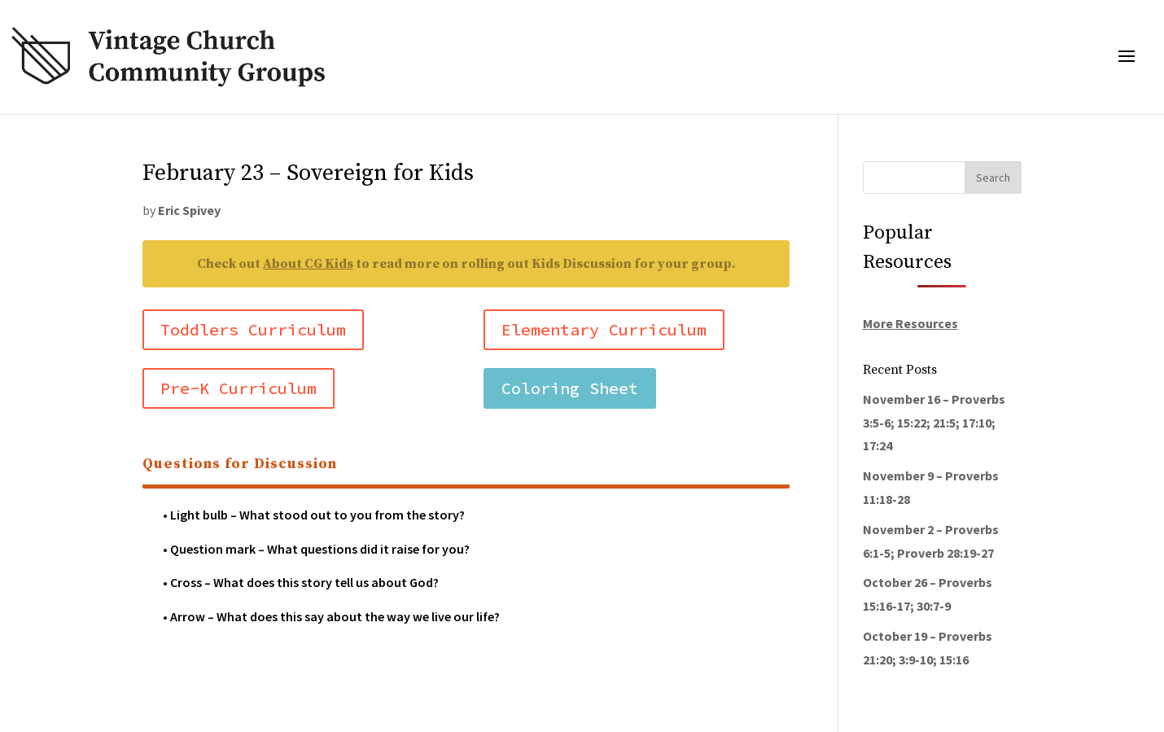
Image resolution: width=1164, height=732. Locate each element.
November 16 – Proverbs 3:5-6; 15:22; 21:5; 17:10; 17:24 (934, 422)
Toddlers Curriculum (253, 329)
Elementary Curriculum (604, 329)
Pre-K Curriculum (238, 388)
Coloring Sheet (569, 388)
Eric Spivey (189, 210)
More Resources (910, 323)
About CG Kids (308, 264)
